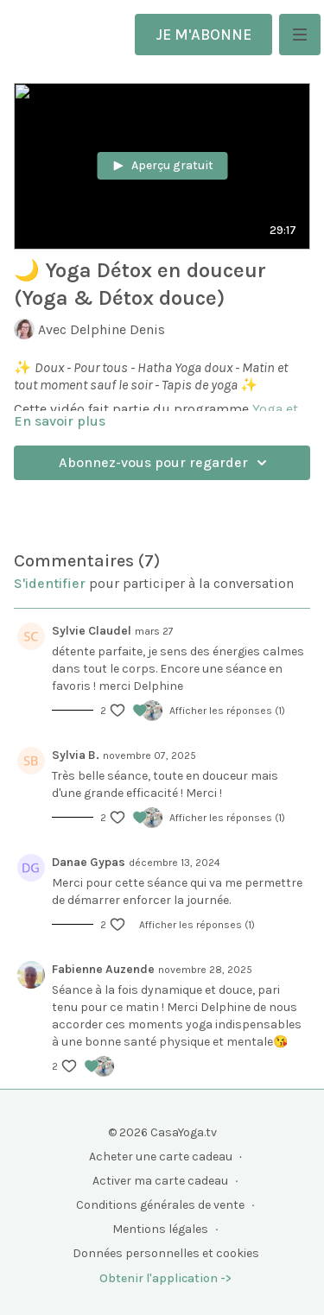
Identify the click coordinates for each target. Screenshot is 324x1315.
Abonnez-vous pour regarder (165, 462)
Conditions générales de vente (160, 1205)
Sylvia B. (75, 755)
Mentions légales (160, 1229)
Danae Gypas (88, 862)
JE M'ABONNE (203, 34)
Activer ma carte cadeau (160, 1180)
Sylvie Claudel (91, 630)
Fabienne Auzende (103, 969)
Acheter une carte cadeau (160, 1156)
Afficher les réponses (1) (227, 711)
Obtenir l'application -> (165, 1278)
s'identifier (50, 583)
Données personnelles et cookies (166, 1253)
